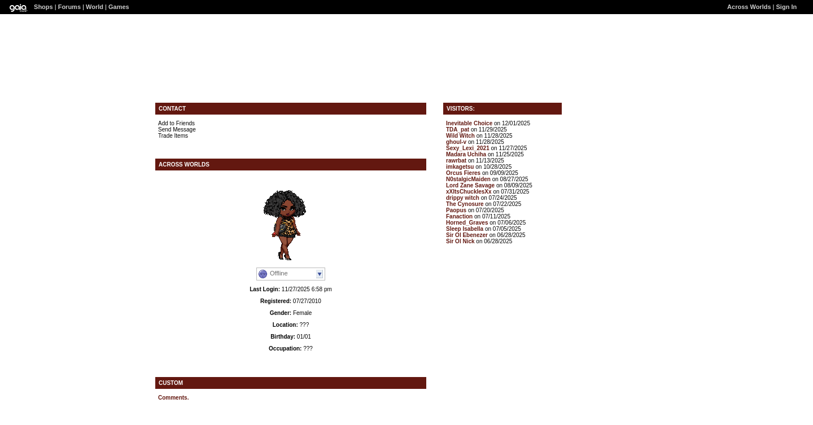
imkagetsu (460, 167)
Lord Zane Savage (470, 185)
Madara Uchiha (466, 154)
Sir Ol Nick (460, 241)
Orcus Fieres (463, 173)
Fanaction (459, 216)
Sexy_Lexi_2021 (467, 148)
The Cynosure (465, 204)
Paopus (456, 210)
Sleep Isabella (464, 229)
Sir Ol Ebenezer (467, 235)
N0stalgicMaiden (468, 179)
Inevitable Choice (469, 123)
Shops (43, 6)
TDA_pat (457, 129)
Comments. (173, 398)
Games (118, 6)
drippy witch (462, 198)
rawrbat (456, 160)
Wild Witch (460, 136)
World (94, 6)
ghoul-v (456, 142)
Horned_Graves (467, 223)
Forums (69, 6)
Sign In (786, 6)
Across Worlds (749, 6)
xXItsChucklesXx (469, 192)
